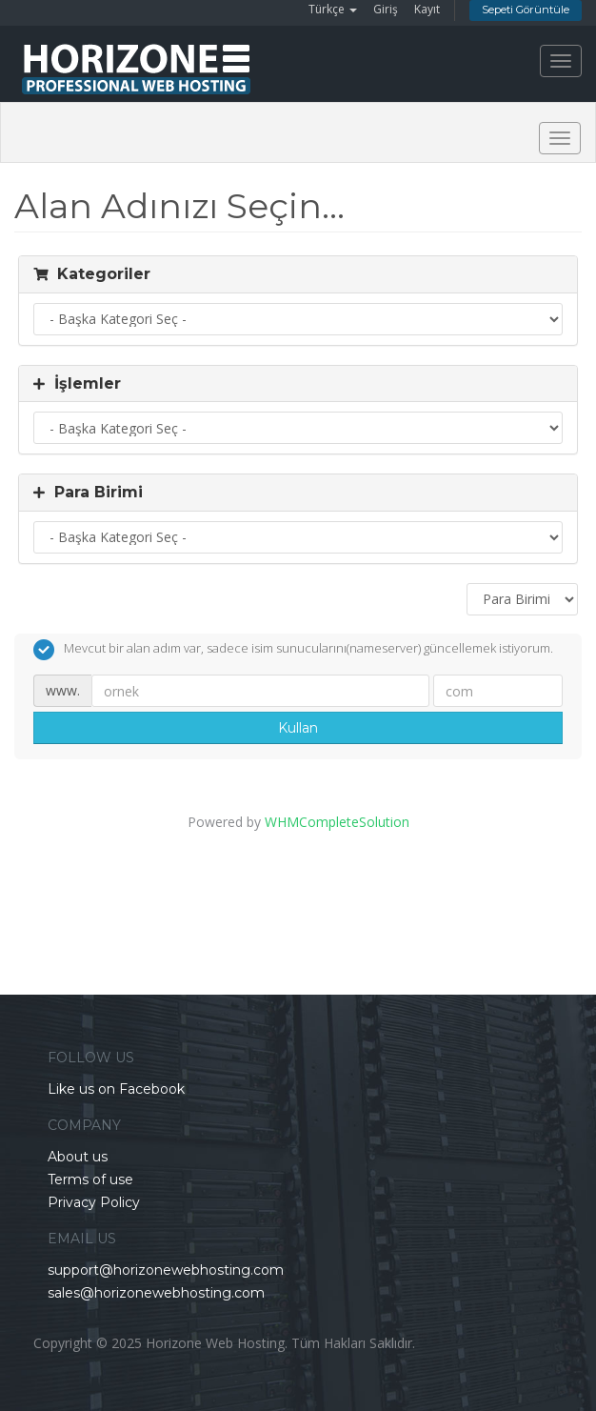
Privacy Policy (94, 1202)
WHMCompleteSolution (337, 822)
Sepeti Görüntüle (525, 9)
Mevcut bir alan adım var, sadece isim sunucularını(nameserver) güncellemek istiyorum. (293, 649)
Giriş (385, 9)
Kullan (298, 727)
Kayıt (427, 9)
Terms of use (90, 1179)
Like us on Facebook (116, 1089)
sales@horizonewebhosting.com (156, 1292)
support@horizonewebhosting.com (166, 1270)
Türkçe (332, 9)
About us (78, 1156)
